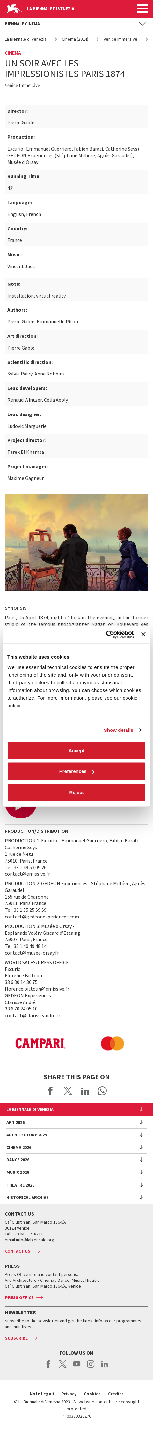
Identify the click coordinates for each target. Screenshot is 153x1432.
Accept (76, 750)
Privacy (68, 1394)
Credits (116, 1394)
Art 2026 (15, 1122)
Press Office (19, 1297)
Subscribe (16, 1338)
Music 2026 (17, 1172)
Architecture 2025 (26, 1135)
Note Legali (42, 1394)
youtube (76, 1367)
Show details (119, 730)
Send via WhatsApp (102, 1091)
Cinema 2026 (18, 1147)
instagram (90, 1367)
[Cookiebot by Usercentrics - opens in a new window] (106, 634)
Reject (76, 792)
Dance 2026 (17, 1160)
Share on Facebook (51, 1091)
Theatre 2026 (20, 1185)
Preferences (76, 771)
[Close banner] (143, 634)
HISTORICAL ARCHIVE (27, 1197)
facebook (48, 1367)
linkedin (104, 1367)
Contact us (17, 1251)
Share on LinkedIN (85, 1091)
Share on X (68, 1091)
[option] (88, 1043)
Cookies (92, 1394)
